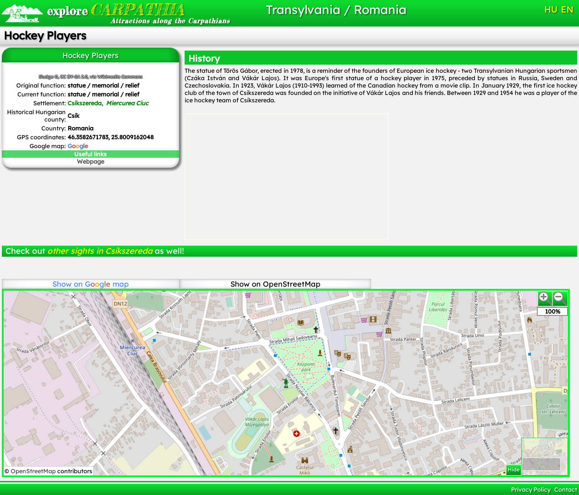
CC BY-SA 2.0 (74, 76)
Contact (565, 489)
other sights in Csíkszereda (100, 251)
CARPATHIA (115, 9)
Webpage (90, 161)
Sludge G (48, 76)
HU (551, 9)
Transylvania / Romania (336, 9)
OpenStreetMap (34, 471)
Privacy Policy (531, 489)
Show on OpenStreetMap (275, 284)
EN (567, 9)
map (107, 284)
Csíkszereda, (108, 103)
